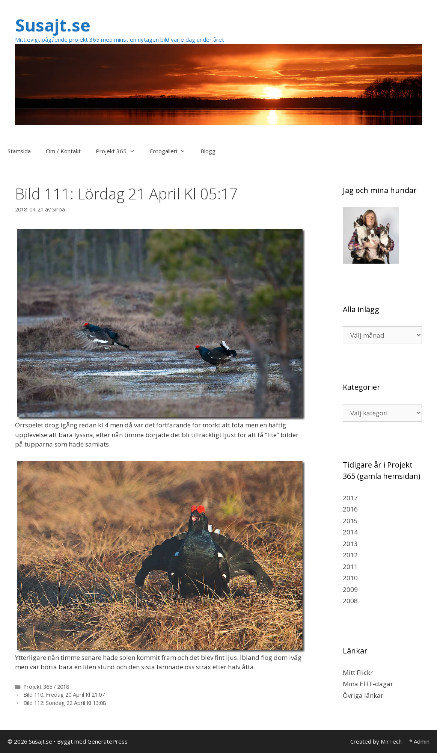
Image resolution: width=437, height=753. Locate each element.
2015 (350, 520)
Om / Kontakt (63, 151)
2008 (350, 600)
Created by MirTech (376, 741)
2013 (350, 543)
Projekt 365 (119, 151)
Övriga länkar (363, 695)
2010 (350, 577)
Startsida (19, 151)
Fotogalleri (171, 151)
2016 (350, 509)
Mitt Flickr (358, 672)
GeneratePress (107, 741)
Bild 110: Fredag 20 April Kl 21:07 (64, 694)
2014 (350, 532)
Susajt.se (52, 25)
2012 (350, 555)
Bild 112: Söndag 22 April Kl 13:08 (64, 702)
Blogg (207, 151)
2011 (350, 566)
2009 (350, 589)
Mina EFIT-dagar (368, 683)
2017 (350, 497)
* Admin (419, 741)
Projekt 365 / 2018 (46, 686)
